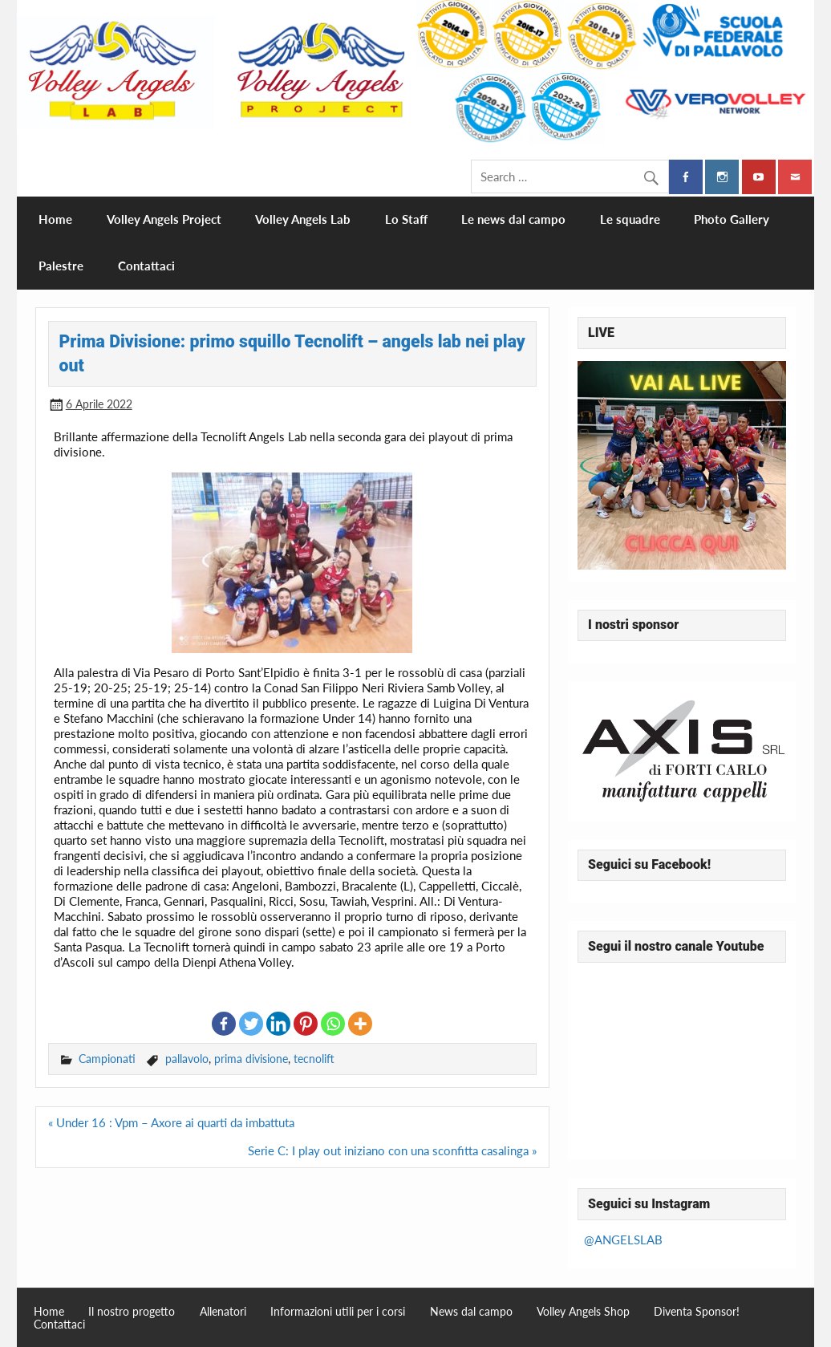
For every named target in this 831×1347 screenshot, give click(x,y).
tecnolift (314, 1058)
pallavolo (187, 1058)
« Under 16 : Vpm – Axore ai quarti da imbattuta (171, 1122)
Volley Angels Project (164, 219)
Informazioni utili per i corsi (337, 1311)
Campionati (107, 1058)
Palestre (61, 265)
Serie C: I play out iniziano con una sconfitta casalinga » (392, 1150)
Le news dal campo (513, 219)
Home (55, 219)
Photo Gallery (731, 219)
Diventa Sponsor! (697, 1311)
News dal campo (471, 1311)
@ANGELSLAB (623, 1239)
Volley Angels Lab (303, 219)
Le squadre (630, 219)
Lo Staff (406, 219)
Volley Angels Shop (583, 1311)
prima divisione (251, 1058)
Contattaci (146, 265)
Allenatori (223, 1311)
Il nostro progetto (131, 1311)
